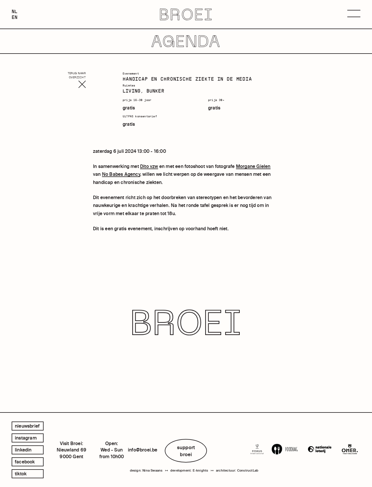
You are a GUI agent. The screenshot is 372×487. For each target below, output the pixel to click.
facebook (25, 462)
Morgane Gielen (253, 166)
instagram (26, 438)
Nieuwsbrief (27, 426)
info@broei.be (143, 450)
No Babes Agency (121, 174)
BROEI (186, 14)
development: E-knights (189, 470)
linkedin (23, 450)
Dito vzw (149, 166)
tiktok (20, 474)
